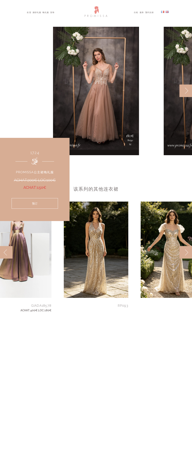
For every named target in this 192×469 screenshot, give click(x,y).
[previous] (6, 252)
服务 (142, 12)
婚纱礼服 (37, 12)
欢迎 (29, 12)
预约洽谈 (149, 12)
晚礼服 (45, 12)
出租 (136, 12)
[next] (185, 91)
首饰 (52, 12)
